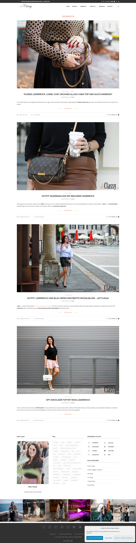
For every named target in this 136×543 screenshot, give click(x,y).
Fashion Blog (91, 466)
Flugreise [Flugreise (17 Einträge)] (55, 451)
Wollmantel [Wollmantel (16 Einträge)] (56, 483)
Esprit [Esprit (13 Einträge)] (61, 445)
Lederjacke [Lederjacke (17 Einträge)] (63, 460)
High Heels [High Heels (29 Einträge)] (56, 457)
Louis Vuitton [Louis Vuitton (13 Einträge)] (56, 463)
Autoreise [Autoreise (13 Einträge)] (55, 442)
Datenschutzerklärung (65, 534)
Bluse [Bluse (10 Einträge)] (62, 442)
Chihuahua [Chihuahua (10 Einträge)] (78, 442)
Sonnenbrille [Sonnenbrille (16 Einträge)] (77, 474)
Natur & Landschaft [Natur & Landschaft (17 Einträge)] (58, 469)
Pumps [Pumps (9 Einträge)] (68, 469)
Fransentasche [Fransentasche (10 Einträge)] (65, 451)
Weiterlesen (68, 108)
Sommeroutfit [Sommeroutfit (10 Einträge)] (66, 474)
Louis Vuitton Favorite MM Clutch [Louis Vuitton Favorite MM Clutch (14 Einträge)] (72, 463)
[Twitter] (103, 1)
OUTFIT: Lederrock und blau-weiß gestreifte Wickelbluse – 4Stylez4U (68, 298)
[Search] (118, 6)
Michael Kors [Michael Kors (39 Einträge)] (67, 466)
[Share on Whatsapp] (116, 114)
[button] (18, 1)
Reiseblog (83, 6)
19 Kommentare (38, 318)
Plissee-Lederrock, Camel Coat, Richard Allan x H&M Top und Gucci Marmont (68, 94)
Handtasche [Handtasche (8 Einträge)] (62, 454)
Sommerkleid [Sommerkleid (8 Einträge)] (56, 474)
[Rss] (118, 1)
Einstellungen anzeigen (123, 538)
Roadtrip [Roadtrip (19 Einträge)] (55, 471)
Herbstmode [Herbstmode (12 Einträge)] (77, 454)
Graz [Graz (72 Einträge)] (73, 451)
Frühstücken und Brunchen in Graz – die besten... (35, 1)
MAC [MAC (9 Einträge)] (54, 466)
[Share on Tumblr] (114, 114)
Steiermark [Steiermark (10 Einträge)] (56, 478)
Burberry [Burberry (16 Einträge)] (69, 442)
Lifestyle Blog (91, 481)
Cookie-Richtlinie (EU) (80, 534)
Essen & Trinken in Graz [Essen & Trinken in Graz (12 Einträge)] (72, 445)
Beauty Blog (90, 485)
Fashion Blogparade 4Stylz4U (43, 306)
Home (67, 6)
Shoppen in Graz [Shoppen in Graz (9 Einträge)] (65, 471)
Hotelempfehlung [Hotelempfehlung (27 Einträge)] (66, 457)
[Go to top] (68, 540)
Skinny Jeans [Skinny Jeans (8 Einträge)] (75, 471)
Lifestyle (92, 6)
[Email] (114, 1)
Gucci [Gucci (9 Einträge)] (78, 451)
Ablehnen (108, 538)
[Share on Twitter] (111, 114)
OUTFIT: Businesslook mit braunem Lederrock (68, 196)
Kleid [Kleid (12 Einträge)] (75, 457)
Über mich (102, 6)
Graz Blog (90, 477)
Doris (72, 97)
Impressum (52, 534)
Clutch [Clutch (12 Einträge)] (55, 445)
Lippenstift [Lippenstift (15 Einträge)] (72, 460)
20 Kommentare (38, 420)
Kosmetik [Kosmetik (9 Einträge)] (55, 460)
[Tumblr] (95, 450)
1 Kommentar (35, 114)
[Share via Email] (118, 114)
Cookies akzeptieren (94, 538)
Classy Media (78, 537)
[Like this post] (107, 114)
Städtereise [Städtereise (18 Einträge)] (74, 478)
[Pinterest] (108, 1)
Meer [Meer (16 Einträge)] (59, 466)
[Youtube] (112, 1)
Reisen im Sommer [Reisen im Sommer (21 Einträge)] (77, 469)
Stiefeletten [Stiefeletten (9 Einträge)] (65, 478)
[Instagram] (105, 1)
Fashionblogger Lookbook (94, 469)
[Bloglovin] (116, 1)
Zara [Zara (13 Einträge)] (64, 483)
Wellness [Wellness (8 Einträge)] (66, 480)
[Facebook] (101, 1)
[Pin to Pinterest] (113, 114)
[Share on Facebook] (109, 114)
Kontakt (109, 6)
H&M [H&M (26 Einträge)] (54, 454)
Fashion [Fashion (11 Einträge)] (55, 448)
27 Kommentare (38, 217)
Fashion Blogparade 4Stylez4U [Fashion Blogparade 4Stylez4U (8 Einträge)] (68, 448)
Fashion (74, 6)
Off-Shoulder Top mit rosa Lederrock (68, 399)
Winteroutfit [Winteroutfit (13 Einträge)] (74, 480)
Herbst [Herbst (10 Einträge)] (69, 454)
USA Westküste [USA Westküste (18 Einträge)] (57, 480)
